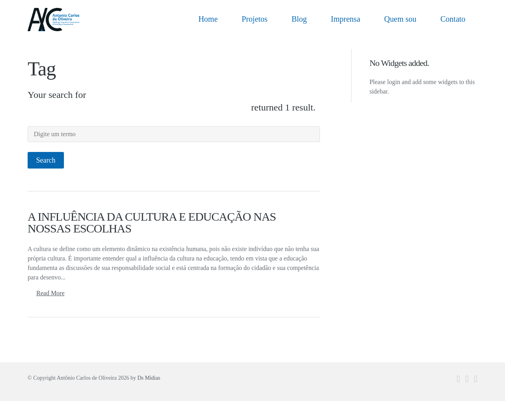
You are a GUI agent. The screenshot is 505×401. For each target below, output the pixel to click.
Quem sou (400, 19)
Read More (50, 293)
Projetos (255, 19)
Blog (299, 19)
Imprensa (345, 19)
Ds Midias (148, 378)
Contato (452, 19)
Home (208, 19)
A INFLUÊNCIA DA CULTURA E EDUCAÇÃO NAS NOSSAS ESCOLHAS (152, 222)
